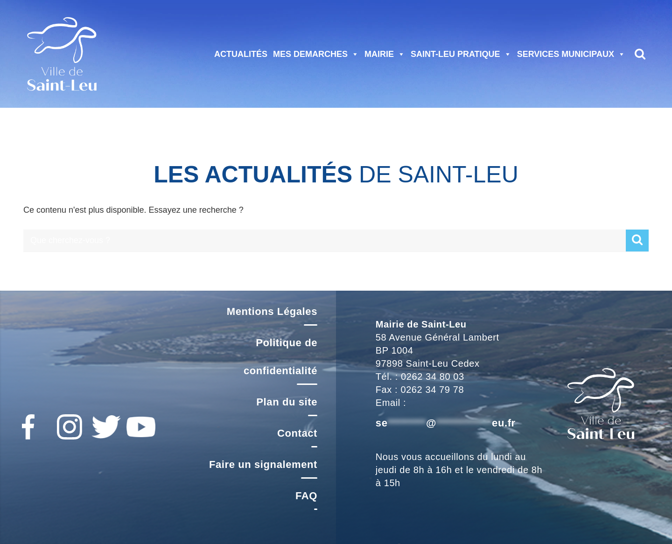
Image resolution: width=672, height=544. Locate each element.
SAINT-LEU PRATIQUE (461, 54)
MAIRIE (384, 54)
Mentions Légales (272, 311)
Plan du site (286, 402)
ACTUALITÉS (240, 54)
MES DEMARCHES (316, 54)
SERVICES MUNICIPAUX (571, 54)
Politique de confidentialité (280, 357)
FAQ (306, 496)
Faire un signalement (263, 464)
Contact (297, 433)
